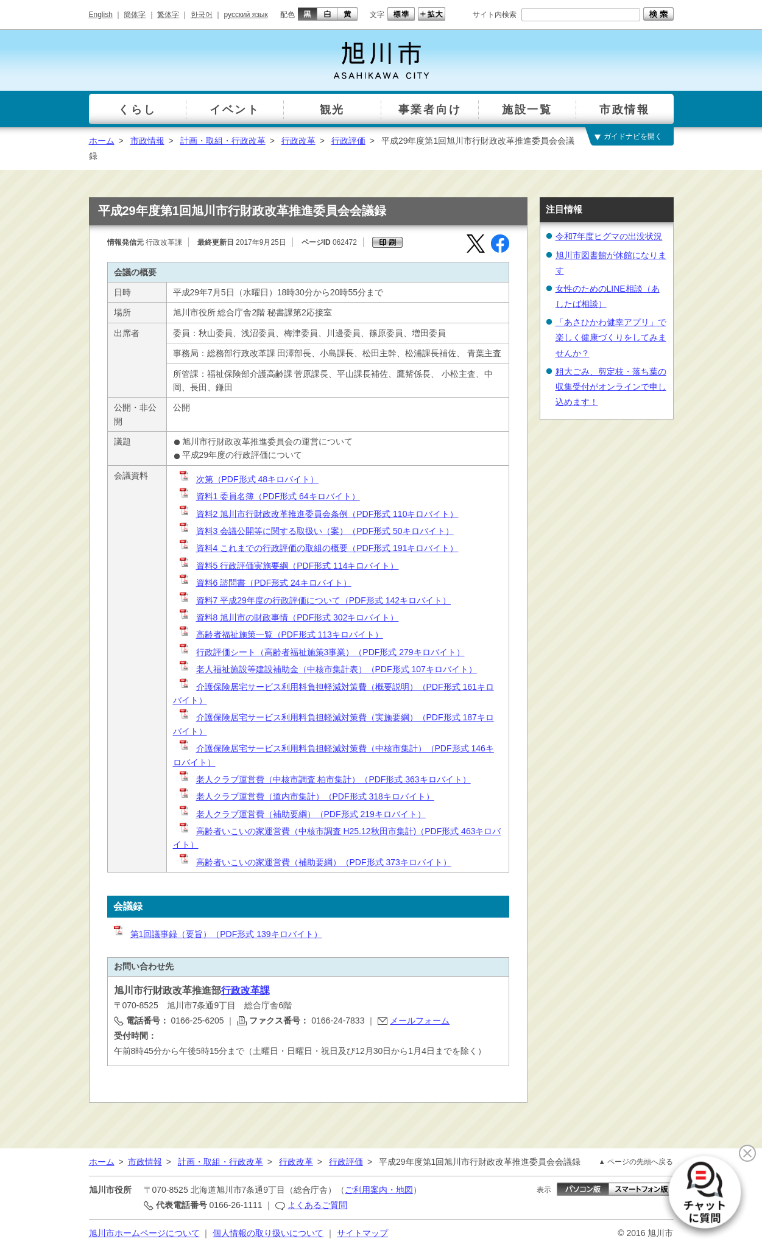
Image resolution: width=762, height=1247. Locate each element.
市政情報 (147, 141)
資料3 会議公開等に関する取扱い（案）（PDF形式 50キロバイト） (316, 531)
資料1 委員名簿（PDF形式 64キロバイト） (269, 496)
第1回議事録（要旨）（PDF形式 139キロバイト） (217, 934)
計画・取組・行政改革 (223, 141)
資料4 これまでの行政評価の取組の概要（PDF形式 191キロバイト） (318, 548)
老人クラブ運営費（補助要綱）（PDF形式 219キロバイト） (302, 814)
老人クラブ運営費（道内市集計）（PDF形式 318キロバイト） (306, 796)
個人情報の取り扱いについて (268, 1233)
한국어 (202, 14)
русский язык (246, 14)
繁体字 (168, 14)
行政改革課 (245, 990)
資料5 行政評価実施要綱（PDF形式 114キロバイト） (288, 566)
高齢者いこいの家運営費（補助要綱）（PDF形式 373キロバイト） (314, 862)
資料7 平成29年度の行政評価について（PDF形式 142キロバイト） (314, 600)
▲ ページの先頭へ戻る (635, 1161)
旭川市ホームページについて (144, 1233)
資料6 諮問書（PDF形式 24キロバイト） (264, 583)
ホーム (102, 141)
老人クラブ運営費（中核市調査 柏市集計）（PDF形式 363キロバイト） (324, 779)
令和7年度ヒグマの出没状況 (609, 236)
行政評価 (348, 141)
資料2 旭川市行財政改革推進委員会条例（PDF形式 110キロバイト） (318, 514)
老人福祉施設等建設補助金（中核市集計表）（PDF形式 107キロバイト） (327, 669)
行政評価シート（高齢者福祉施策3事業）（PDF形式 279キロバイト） (321, 652)
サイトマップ (362, 1233)
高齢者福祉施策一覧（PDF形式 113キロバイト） (280, 634)
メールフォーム (420, 1020)
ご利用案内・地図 (379, 1190)
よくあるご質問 (317, 1205)
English (101, 14)
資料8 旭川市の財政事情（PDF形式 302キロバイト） (288, 617)
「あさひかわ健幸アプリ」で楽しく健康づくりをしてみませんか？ (611, 337)
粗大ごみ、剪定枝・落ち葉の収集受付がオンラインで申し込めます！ (611, 387)
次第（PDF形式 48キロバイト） (248, 479)
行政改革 (298, 141)
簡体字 (135, 14)
